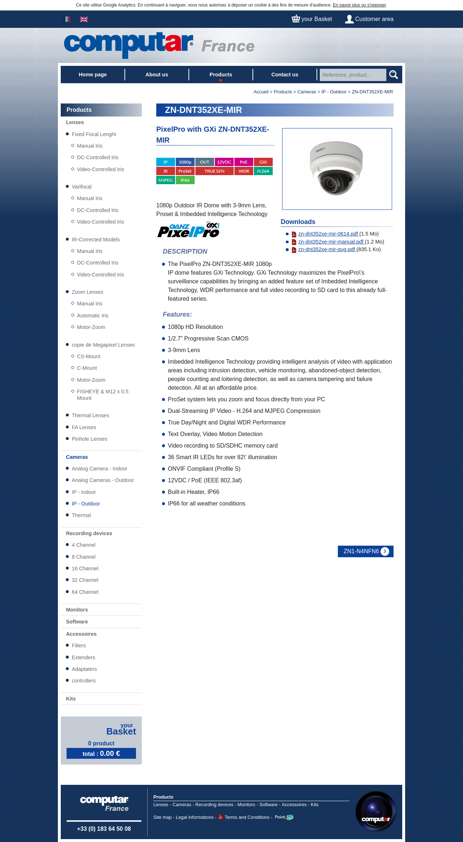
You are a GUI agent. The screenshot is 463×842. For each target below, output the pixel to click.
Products (163, 797)
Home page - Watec (159, 45)
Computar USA (375, 811)
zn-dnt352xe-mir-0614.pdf (325, 234)
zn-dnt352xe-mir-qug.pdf (324, 249)
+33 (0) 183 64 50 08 (104, 829)
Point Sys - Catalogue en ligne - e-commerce (284, 817)
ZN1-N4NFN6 (361, 551)
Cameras (306, 91)
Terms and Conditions (247, 817)
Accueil (261, 91)
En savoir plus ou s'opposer (359, 5)
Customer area (374, 19)
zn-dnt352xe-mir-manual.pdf (328, 242)
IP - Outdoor (334, 91)
